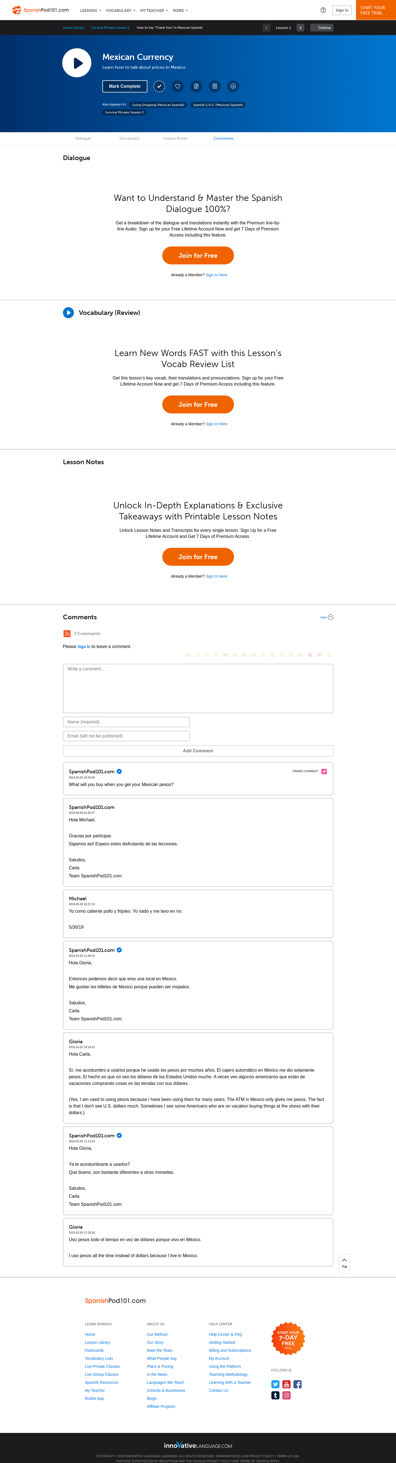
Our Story (155, 1334)
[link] (300, 27)
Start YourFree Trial (376, 10)
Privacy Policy (261, 1447)
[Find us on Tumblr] (275, 1387)
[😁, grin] (206, 634)
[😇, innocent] (281, 634)
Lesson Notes (175, 138)
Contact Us (218, 1382)
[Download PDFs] (215, 86)
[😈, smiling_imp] (310, 634)
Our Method (157, 1326)
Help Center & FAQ (225, 1326)
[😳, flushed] (197, 634)
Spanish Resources (101, 1374)
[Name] (126, 713)
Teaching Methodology (228, 1366)
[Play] (68, 312)
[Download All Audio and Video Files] (233, 86)
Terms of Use (288, 1447)
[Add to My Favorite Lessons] (178, 86)
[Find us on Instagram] (286, 1387)
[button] (323, 10)
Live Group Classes (102, 1366)
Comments (223, 138)
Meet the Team (159, 1342)
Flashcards (94, 1342)
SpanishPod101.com (232, 1447)
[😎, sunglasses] (225, 634)
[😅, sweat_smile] (253, 634)
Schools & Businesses (166, 1382)
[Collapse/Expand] (198, 617)
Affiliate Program (161, 1398)
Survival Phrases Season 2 (110, 28)
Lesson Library (73, 28)
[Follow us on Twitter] (275, 1376)
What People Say (162, 1350)
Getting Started (222, 1334)
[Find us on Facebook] (297, 1376)
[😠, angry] (235, 634)
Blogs (151, 1390)
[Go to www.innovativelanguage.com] (198, 1436)
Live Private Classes (102, 1358)
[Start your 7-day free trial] (288, 1331)
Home (90, 1326)
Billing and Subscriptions (230, 1342)
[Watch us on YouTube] (286, 1376)
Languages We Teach (165, 1374)
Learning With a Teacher (230, 1374)
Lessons (88, 10)
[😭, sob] (272, 634)
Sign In (342, 10)
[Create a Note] (196, 86)
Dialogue (83, 138)
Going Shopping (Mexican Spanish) (158, 105)
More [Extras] (178, 10)
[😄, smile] (188, 634)
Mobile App (94, 1390)
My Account (219, 1350)
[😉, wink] (263, 634)
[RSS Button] (67, 634)
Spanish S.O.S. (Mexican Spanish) (218, 105)
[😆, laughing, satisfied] (244, 634)
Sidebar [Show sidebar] (324, 27)
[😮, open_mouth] (300, 634)
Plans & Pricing (160, 1358)
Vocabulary (118, 10)
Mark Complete (125, 86)
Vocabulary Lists (99, 1350)
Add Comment (92, 742)
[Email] (126, 728)
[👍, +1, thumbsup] (328, 634)
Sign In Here (216, 275)
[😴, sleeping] (291, 634)
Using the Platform (225, 1358)
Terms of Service (254, 1452)
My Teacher (152, 10)
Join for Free (198, 255)
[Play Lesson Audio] (76, 62)
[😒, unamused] (216, 634)
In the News (157, 1366)
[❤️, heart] (319, 634)
